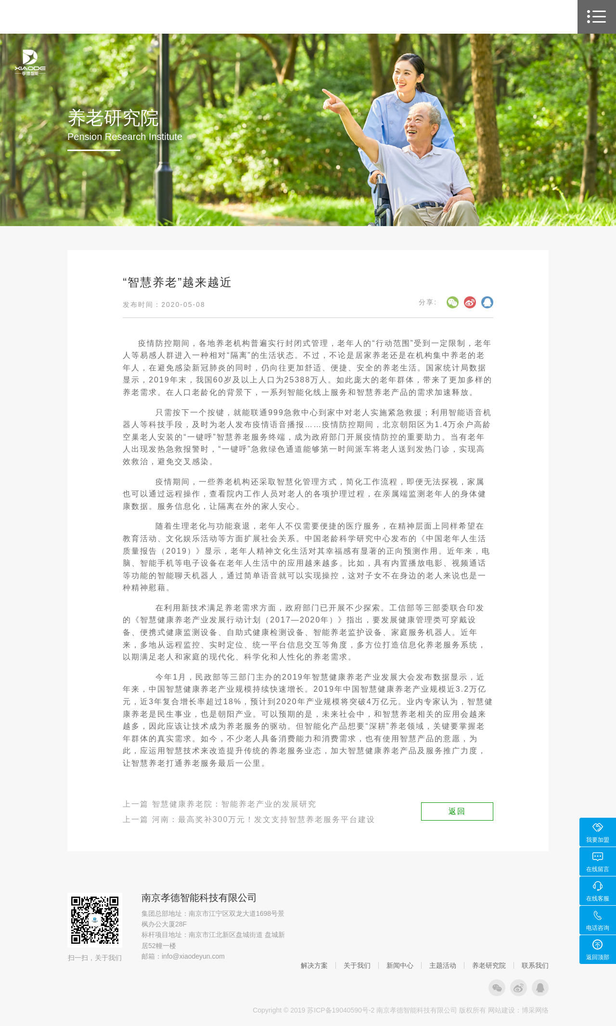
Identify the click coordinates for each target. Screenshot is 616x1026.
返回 (457, 811)
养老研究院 (489, 965)
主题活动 (442, 965)
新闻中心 (399, 965)
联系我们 (535, 965)
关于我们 (357, 965)
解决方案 (314, 965)
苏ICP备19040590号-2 (340, 1010)
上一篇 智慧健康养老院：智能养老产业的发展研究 (219, 804)
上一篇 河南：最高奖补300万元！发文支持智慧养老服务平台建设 (249, 819)
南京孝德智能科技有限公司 (199, 897)
